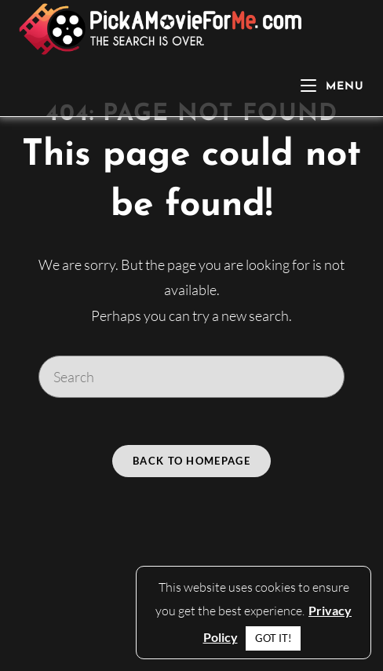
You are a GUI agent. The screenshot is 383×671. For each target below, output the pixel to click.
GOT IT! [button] (273, 638)
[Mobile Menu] (332, 87)
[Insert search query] (191, 377)
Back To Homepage (191, 460)
